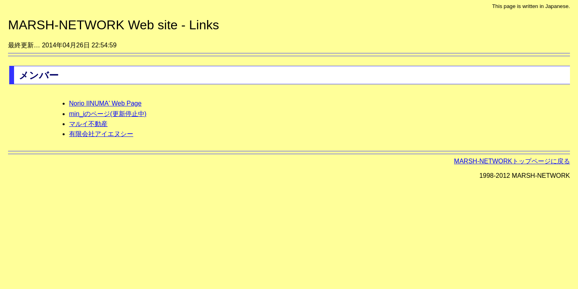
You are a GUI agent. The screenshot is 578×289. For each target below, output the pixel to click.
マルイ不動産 (88, 123)
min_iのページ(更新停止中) (108, 113)
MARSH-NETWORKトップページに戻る (512, 161)
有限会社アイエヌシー (101, 133)
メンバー (39, 75)
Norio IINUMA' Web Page (105, 103)
